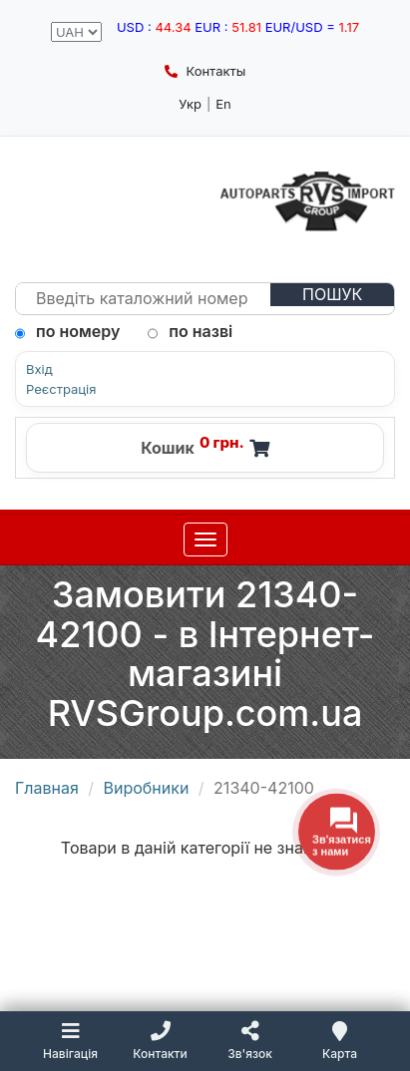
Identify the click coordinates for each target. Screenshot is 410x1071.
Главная (47, 788)
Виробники (147, 788)
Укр (190, 104)
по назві (190, 331)
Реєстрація (61, 389)
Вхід (39, 369)
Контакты (205, 71)
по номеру (67, 331)
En (223, 104)
